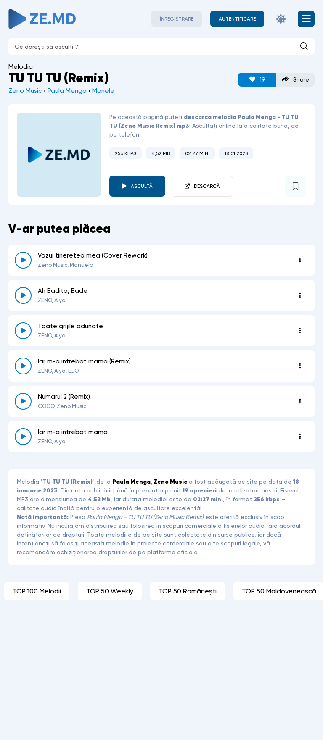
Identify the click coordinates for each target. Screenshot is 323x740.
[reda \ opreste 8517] (23, 295)
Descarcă (207, 186)
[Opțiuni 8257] (299, 436)
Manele (103, 91)
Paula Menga (67, 91)
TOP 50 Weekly (109, 591)
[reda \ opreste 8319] (23, 330)
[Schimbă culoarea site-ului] (281, 19)
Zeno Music (25, 91)
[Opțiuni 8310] (299, 366)
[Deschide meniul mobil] (306, 19)
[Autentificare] (237, 19)
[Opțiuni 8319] (299, 330)
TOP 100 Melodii (37, 591)
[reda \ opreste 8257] (23, 436)
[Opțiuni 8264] (299, 401)
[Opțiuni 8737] (299, 260)
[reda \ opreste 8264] (23, 401)
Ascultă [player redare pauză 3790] (142, 186)
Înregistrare (176, 19)
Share (295, 79)
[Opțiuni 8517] (299, 295)
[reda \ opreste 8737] (23, 260)
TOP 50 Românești (188, 591)
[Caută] (304, 46)
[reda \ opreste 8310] (23, 366)
